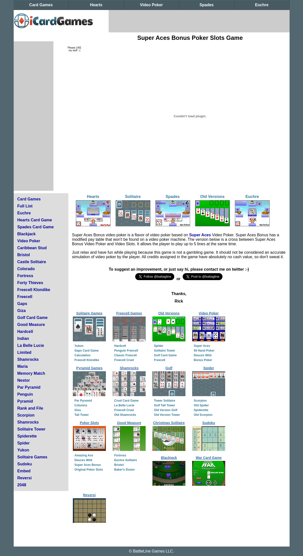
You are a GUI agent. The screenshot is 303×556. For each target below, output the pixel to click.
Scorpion (26, 415)
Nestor (23, 380)
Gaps (22, 304)
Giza (21, 311)
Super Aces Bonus (88, 465)
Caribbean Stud (32, 248)
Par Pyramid (29, 387)
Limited (24, 352)
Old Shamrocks (125, 415)
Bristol (23, 255)
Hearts (96, 5)
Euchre (261, 5)
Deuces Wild (203, 355)
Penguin (25, 394)
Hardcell (25, 331)
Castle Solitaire (31, 262)
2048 (21, 485)
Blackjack (26, 234)
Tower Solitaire (164, 400)
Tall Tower (82, 415)
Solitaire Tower (31, 429)
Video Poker (151, 5)
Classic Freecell (125, 355)
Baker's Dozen (124, 469)
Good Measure (31, 324)
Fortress (25, 276)
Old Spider (201, 405)
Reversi (24, 478)
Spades (207, 5)
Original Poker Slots (89, 469)
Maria (22, 366)
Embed (24, 471)
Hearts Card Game (34, 220)
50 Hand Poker (204, 350)
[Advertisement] (199, 21)
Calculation (83, 355)
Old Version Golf (165, 410)
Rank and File (30, 408)
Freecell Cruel (124, 360)
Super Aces (200, 235)
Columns (81, 405)
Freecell (24, 297)
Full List (25, 206)
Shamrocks (28, 359)
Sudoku (24, 464)
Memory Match (31, 373)
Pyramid (25, 401)
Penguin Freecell (126, 350)
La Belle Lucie (30, 345)
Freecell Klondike (33, 290)
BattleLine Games (149, 551)
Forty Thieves (30, 283)
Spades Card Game (35, 227)
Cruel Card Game (126, 400)
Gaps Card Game (87, 350)
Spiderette (27, 436)
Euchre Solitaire (125, 460)
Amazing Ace (84, 455)
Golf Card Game (32, 317)
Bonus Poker (203, 360)
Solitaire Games (32, 457)
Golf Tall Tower (164, 405)
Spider (23, 443)
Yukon (23, 450)
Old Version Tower (167, 415)
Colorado (26, 269)
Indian (23, 338)
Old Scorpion (203, 415)
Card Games (41, 5)
